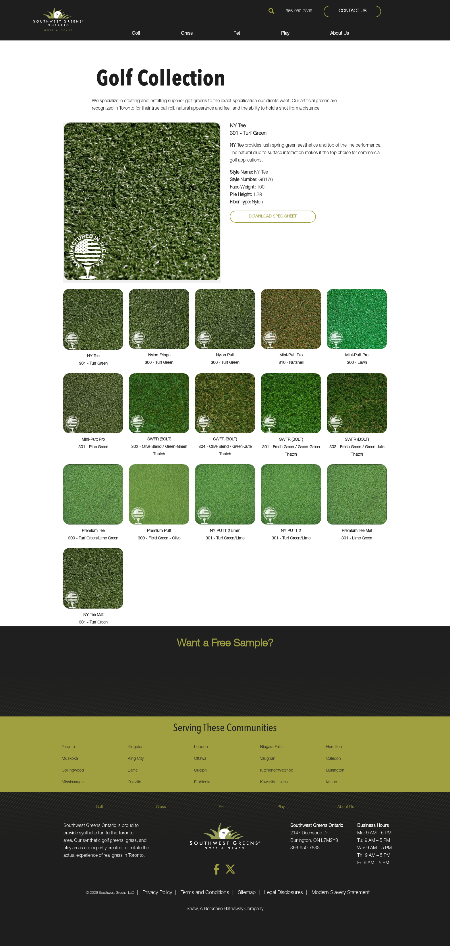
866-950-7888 (299, 11)
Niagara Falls (271, 747)
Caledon (333, 759)
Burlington (335, 771)
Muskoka (70, 759)
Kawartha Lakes (274, 782)
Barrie (133, 771)
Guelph (200, 771)
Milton (331, 782)
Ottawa (200, 759)
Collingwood (73, 771)
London (201, 747)
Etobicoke (202, 782)
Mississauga (73, 782)
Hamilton (334, 747)
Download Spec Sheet (273, 217)
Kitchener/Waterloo (276, 771)
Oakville (134, 782)
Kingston (136, 747)
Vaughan (267, 759)
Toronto (68, 747)
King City (136, 759)
